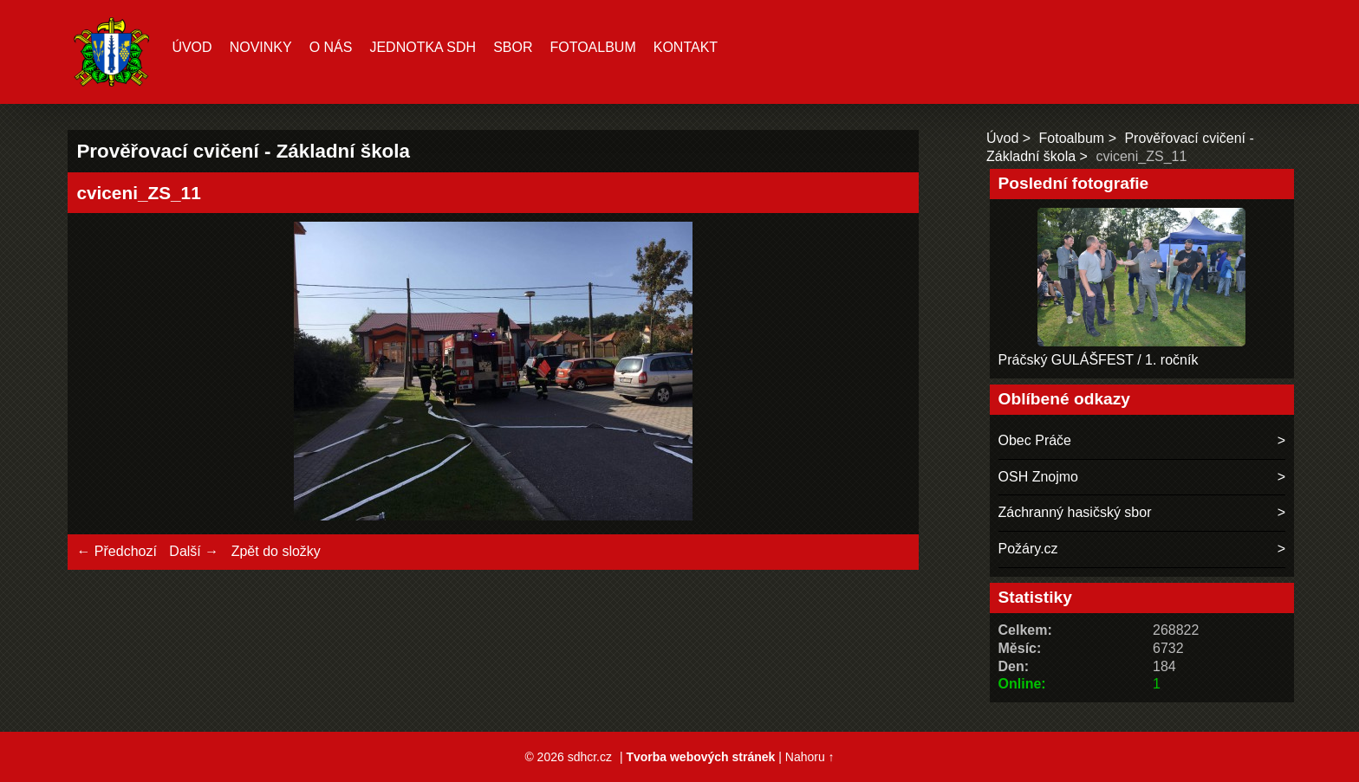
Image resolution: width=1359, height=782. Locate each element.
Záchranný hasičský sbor (1075, 512)
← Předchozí (116, 551)
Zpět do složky (276, 551)
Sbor (512, 47)
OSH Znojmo (1038, 476)
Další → (193, 551)
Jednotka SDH (422, 47)
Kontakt (685, 47)
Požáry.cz (1028, 548)
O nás (331, 47)
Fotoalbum (592, 47)
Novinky (261, 47)
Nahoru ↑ (810, 757)
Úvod (191, 47)
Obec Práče (1034, 440)
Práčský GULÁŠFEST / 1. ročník (1098, 359)
